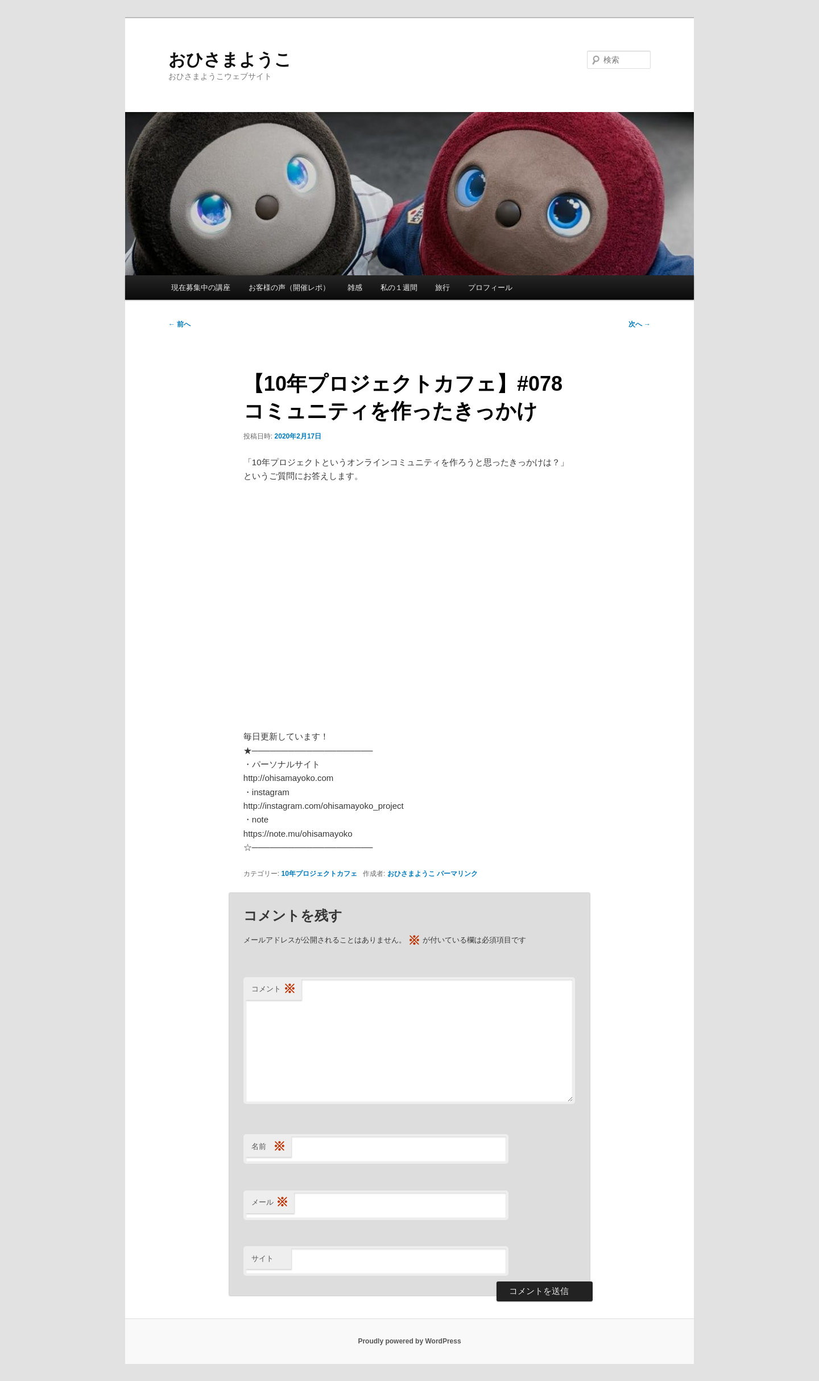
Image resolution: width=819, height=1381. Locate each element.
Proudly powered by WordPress (409, 1341)
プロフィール (490, 287)
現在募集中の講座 (200, 287)
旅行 (442, 287)
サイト (262, 1258)
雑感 (355, 287)
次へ (639, 324)
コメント (273, 989)
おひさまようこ (230, 59)
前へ (179, 324)
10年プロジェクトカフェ (319, 874)
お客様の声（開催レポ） (289, 287)
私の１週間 (398, 287)
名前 (268, 1147)
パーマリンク (457, 874)
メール (269, 1202)
